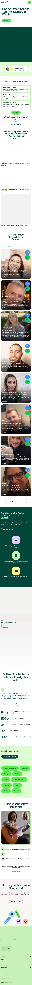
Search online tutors (6, 529)
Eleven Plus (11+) (19, 779)
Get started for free (16, 901)
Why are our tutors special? (10, 704)
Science (24, 768)
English (17, 774)
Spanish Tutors (11, 246)
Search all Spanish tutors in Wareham (16, 501)
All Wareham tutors (10, 768)
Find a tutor (7, 20)
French (16, 791)
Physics (6, 785)
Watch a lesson (16, 124)
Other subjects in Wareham (9, 756)
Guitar (6, 791)
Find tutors (4, 246)
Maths (17, 785)
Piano (5, 779)
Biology (6, 774)
